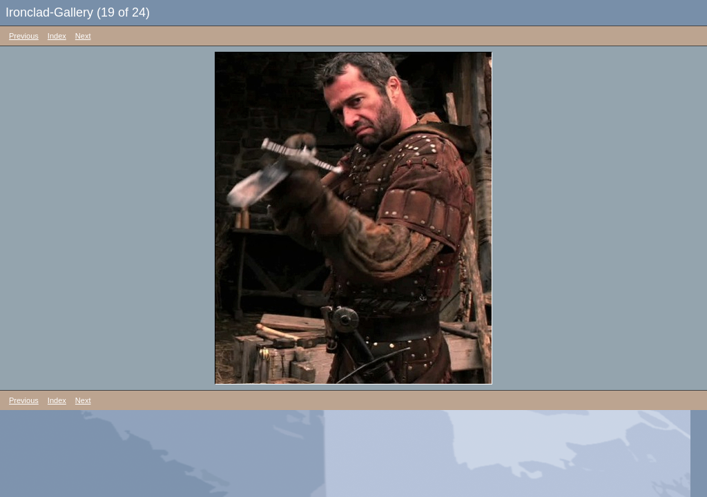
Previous (24, 36)
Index (57, 36)
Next (83, 36)
